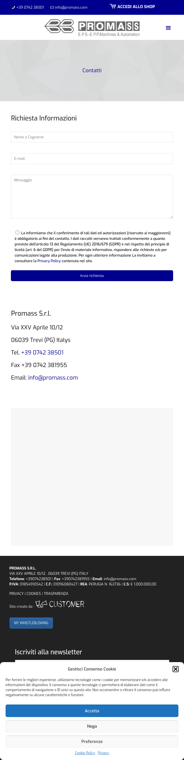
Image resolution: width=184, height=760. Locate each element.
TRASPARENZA (56, 593)
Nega (92, 726)
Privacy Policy (49, 261)
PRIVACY (16, 593)
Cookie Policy (85, 753)
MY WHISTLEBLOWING (31, 623)
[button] (175, 669)
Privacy (103, 753)
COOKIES (34, 593)
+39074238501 (38, 578)
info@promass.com (71, 7)
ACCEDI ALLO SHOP (132, 6)
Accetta (92, 711)
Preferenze (92, 741)
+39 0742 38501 (30, 7)
